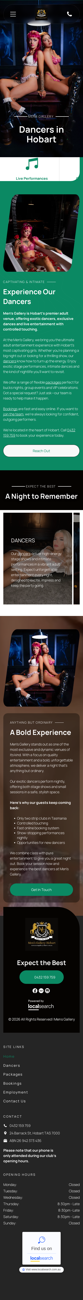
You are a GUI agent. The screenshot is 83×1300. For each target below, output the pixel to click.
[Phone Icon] (69, 15)
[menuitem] (25, 1056)
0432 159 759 (20, 1125)
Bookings (10, 408)
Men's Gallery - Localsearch (41, 1248)
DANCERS (23, 540)
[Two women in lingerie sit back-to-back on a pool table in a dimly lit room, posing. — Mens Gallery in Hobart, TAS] (41, 668)
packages (53, 382)
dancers (9, 361)
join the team (13, 414)
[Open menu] (13, 14)
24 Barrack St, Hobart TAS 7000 (35, 1133)
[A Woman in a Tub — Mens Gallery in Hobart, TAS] (41, 233)
